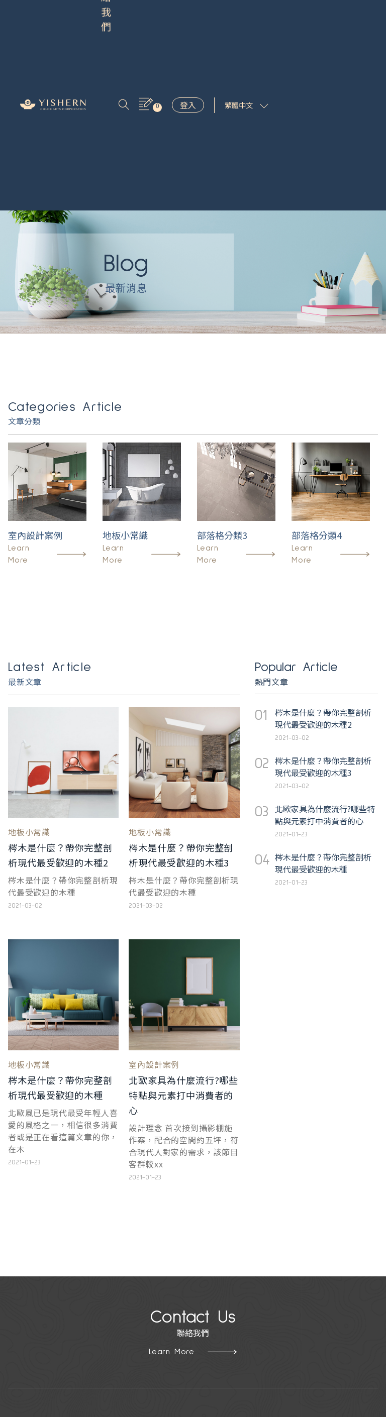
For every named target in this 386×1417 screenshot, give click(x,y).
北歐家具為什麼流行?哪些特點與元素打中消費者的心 (184, 938)
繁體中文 (344, 20)
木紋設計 (24, 1292)
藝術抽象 (24, 1324)
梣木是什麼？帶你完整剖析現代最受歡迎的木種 (61, 938)
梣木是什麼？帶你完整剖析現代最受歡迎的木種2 (61, 691)
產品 (109, 14)
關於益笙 (96, 1292)
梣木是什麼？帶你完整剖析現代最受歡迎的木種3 (181, 691)
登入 (286, 20)
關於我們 (159, 14)
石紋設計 (24, 1308)
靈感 (130, 14)
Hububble (259, 1408)
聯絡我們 (117, 26)
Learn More (193, 1196)
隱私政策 (96, 1308)
